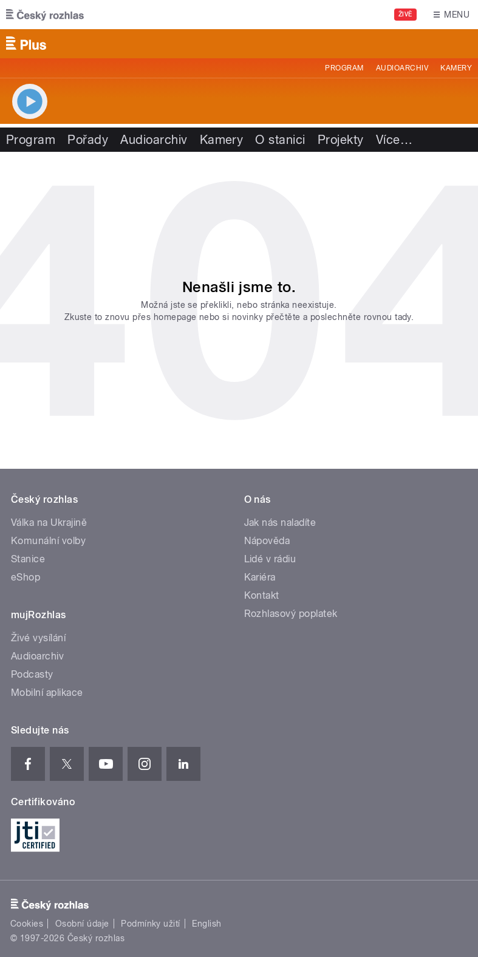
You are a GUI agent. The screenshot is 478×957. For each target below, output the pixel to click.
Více (394, 139)
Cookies (26, 923)
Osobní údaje (82, 923)
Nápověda (267, 541)
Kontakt (261, 595)
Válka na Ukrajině (49, 522)
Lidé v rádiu (270, 559)
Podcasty (32, 674)
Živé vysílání (38, 638)
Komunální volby (48, 541)
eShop (25, 577)
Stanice (28, 559)
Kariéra (260, 577)
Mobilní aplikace (47, 692)
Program (344, 68)
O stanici (280, 139)
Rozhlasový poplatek (291, 613)
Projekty (341, 139)
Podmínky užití (150, 923)
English (206, 923)
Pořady (87, 139)
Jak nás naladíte (280, 522)
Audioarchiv (402, 68)
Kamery (456, 68)
